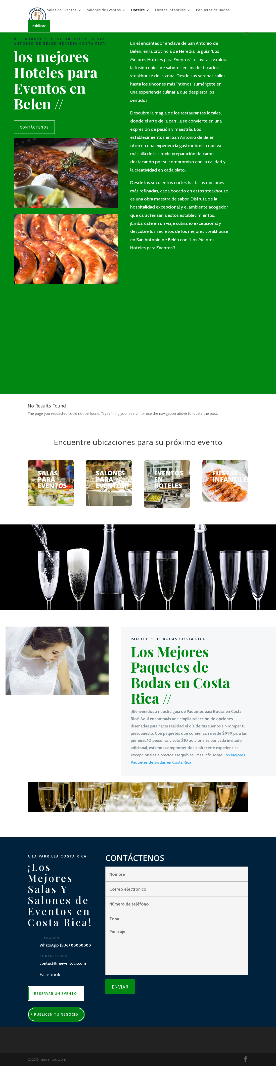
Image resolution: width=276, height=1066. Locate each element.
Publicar (39, 25)
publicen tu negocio (56, 1014)
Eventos (34, 10)
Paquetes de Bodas (212, 10)
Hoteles (138, 10)
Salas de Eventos (61, 10)
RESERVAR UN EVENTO (55, 994)
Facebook (49, 974)
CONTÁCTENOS (34, 127)
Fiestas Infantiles (170, 10)
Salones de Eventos (104, 10)
